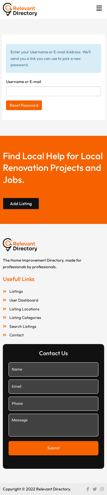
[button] (99, 8)
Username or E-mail (23, 81)
